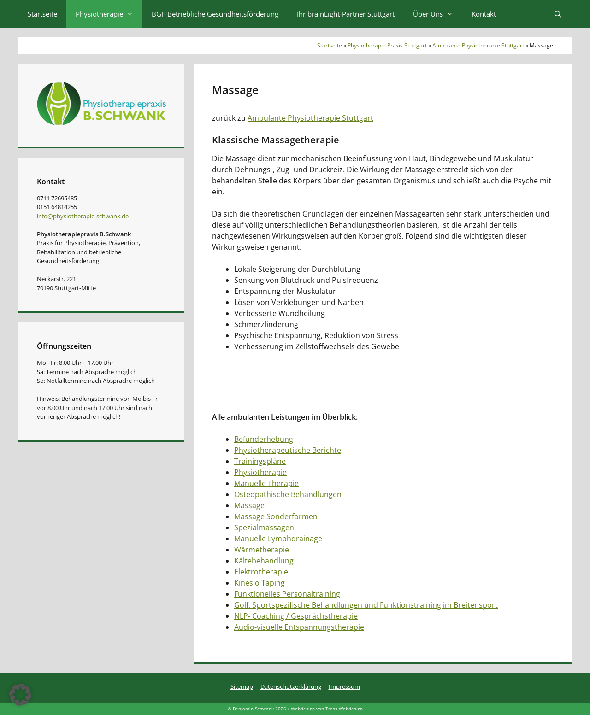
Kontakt (484, 13)
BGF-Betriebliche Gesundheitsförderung (215, 13)
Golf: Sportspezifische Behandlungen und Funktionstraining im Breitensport (366, 605)
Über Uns (437, 14)
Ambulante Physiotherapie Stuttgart (478, 45)
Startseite (42, 13)
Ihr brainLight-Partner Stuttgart (346, 13)
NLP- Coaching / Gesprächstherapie (296, 616)
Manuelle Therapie (266, 483)
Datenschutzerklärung (290, 686)
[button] (20, 694)
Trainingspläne (260, 461)
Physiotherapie (109, 14)
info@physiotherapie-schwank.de (83, 216)
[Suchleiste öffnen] (558, 14)
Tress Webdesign (344, 708)
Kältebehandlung (264, 561)
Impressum (344, 686)
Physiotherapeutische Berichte (287, 450)
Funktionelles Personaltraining (287, 594)
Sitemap (241, 686)
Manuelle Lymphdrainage (278, 538)
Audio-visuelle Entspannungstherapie (299, 627)
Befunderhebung (263, 439)
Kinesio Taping (259, 583)
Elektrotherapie (261, 572)
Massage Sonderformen (276, 516)
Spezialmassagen (264, 527)
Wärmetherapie (261, 550)
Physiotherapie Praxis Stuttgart (387, 45)
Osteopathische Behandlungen (288, 494)
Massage (249, 505)
